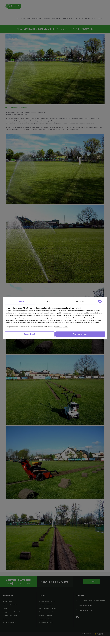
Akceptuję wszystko (80, 334)
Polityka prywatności (61, 327)
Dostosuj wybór (30, 334)
